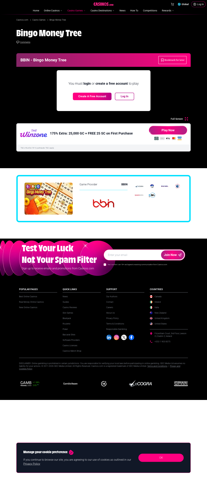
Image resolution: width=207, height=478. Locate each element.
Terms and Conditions (157, 442)
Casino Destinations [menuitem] (103, 10)
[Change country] (183, 4)
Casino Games (39, 20)
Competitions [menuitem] (150, 10)
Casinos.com (22, 20)
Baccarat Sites (69, 411)
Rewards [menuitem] (168, 10)
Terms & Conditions (115, 400)
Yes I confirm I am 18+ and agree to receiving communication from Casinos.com (137, 341)
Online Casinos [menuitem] (53, 10)
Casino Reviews (70, 383)
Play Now (161, 131)
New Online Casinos (28, 383)
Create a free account (92, 96)
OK (161, 457)
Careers (109, 383)
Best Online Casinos (28, 373)
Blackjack (67, 394)
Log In (124, 96)
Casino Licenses (70, 422)
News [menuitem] (122, 10)
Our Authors (111, 373)
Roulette (66, 400)
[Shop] (172, 4)
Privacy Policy (112, 394)
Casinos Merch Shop (72, 427)
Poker (65, 405)
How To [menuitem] (134, 10)
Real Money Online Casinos (31, 378)
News (65, 373)
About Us (110, 389)
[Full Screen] (179, 119)
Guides (66, 378)
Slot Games (68, 389)
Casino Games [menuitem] (76, 10)
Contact (109, 378)
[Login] (198, 4)
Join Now (172, 331)
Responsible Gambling (116, 405)
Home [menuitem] (36, 10)
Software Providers (71, 416)
